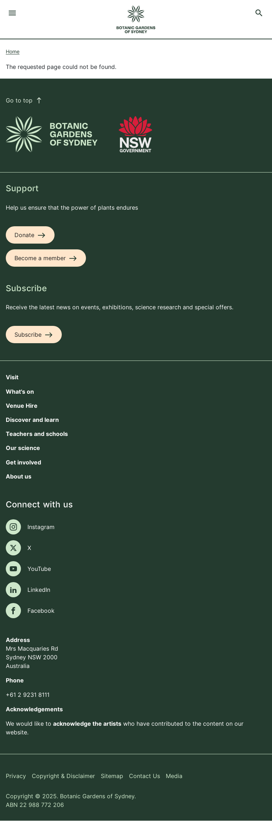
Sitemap (112, 775)
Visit (12, 377)
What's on (20, 391)
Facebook (41, 610)
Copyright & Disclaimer (63, 775)
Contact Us (144, 775)
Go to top (24, 100)
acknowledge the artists (87, 723)
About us (18, 476)
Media (174, 775)
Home (13, 51)
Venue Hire (22, 405)
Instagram (41, 526)
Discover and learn (32, 419)
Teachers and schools (37, 433)
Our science (23, 447)
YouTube (39, 568)
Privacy (16, 775)
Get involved (23, 462)
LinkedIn (38, 589)
